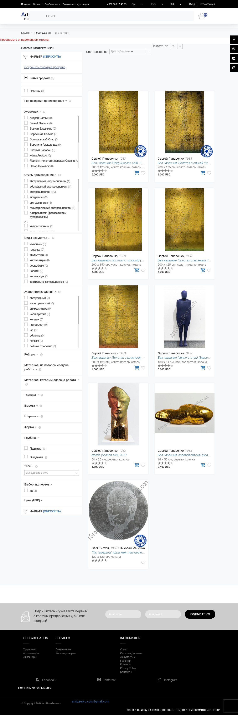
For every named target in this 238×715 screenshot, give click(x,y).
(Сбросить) (52, 56)
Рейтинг (33, 354)
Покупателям (63, 649)
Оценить (37, 4)
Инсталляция (62, 32)
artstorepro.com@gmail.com (90, 701)
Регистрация (207, 4)
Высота (33, 405)
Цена (33, 500)
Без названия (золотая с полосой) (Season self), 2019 (129, 260)
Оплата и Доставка (131, 653)
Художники (29, 649)
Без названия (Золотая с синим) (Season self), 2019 (193, 163)
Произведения (43, 32)
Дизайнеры (29, 657)
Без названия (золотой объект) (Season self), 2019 (192, 455)
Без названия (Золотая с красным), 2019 (120, 357)
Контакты (125, 672)
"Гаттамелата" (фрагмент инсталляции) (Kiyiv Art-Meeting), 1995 (136, 552)
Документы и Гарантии (127, 659)
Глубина (31, 437)
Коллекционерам (66, 653)
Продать (25, 4)
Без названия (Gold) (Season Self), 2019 (119, 163)
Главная (25, 32)
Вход (192, 4)
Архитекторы (31, 653)
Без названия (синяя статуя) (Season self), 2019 (191, 357)
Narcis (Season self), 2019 (109, 455)
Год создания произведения (47, 100)
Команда (125, 664)
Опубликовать (52, 4)
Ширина (33, 416)
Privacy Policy (128, 668)
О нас (123, 649)
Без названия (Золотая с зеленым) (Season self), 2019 (195, 260)
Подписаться (200, 614)
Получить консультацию (76, 4)
